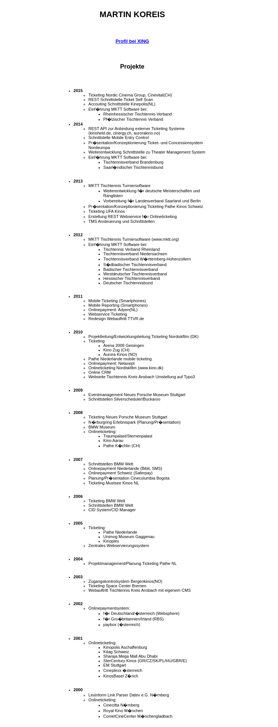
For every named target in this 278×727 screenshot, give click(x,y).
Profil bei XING (132, 41)
